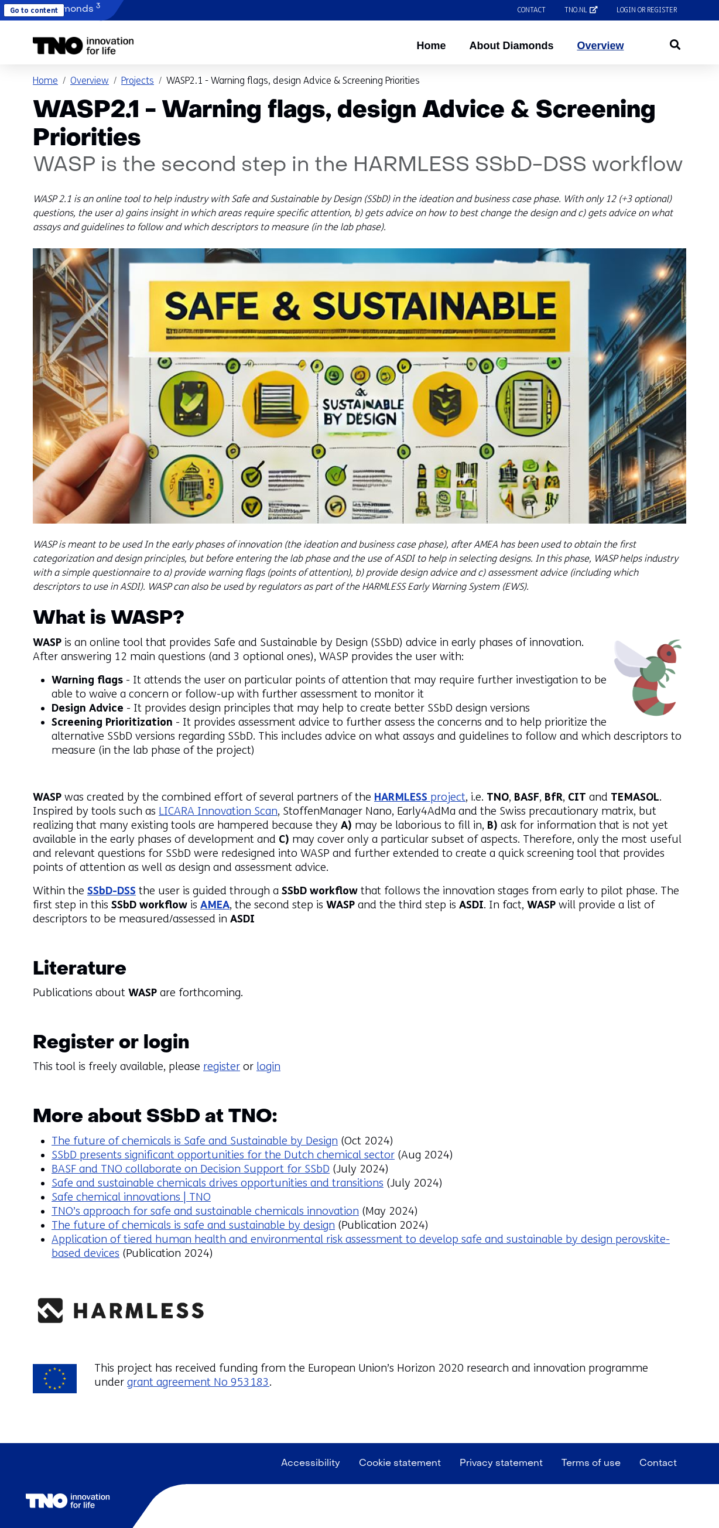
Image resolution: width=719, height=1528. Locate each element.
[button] (83, 45)
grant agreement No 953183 (198, 1382)
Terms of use (591, 1463)
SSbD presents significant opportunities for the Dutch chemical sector (223, 1154)
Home (431, 46)
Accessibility (310, 1463)
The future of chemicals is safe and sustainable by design (193, 1225)
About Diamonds (511, 46)
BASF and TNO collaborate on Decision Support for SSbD (191, 1169)
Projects (137, 80)
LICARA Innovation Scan (218, 811)
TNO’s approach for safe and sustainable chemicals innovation (205, 1211)
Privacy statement (501, 1463)
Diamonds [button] (66, 8)
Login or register (647, 10)
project (419, 797)
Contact (532, 10)
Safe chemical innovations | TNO (131, 1197)
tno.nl (585, 10)
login (268, 1066)
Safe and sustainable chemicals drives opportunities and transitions (218, 1183)
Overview (600, 46)
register (221, 1066)
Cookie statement (400, 1463)
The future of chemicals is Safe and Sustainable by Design (195, 1140)
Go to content (34, 10)
